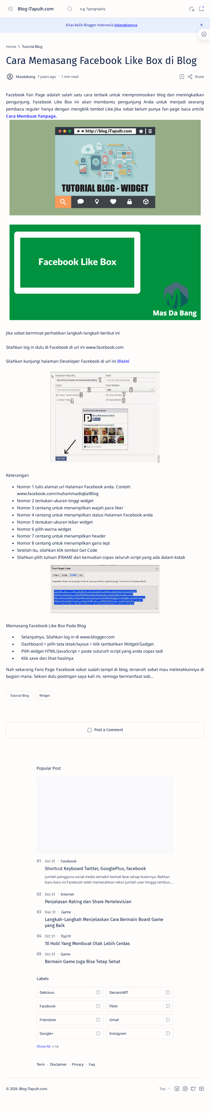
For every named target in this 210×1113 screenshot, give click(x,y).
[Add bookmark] (182, 76)
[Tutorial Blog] (32, 46)
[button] (48, 1059)
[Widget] (44, 708)
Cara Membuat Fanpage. (77, 117)
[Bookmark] (201, 9)
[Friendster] (70, 1033)
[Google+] (70, 1046)
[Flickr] (139, 1019)
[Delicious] (70, 1005)
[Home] (11, 46)
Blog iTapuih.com (36, 9)
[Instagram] (139, 1046)
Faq (92, 1077)
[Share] (195, 76)
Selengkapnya (125, 25)
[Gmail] (139, 1033)
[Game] (66, 925)
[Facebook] (69, 874)
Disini (130, 365)
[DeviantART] (139, 1005)
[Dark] (191, 9)
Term (41, 1077)
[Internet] (67, 907)
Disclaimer (58, 1077)
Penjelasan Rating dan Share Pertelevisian (88, 915)
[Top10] (66, 949)
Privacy (78, 1077)
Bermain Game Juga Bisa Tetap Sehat (82, 975)
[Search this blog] (108, 8)
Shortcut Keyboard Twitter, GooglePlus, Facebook (95, 881)
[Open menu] (10, 9)
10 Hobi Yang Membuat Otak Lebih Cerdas (87, 957)
